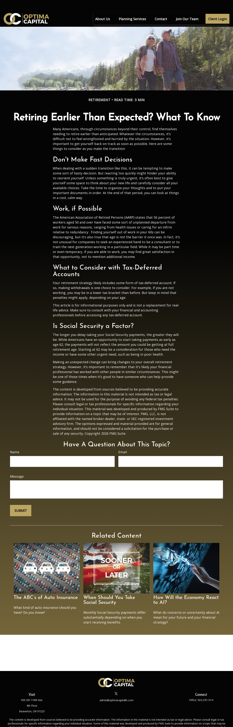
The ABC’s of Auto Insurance (46, 586)
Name (14, 441)
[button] (103, 8)
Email (122, 441)
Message (17, 465)
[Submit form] (20, 499)
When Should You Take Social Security (109, 589)
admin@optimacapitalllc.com (116, 689)
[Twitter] (116, 682)
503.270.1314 (205, 689)
